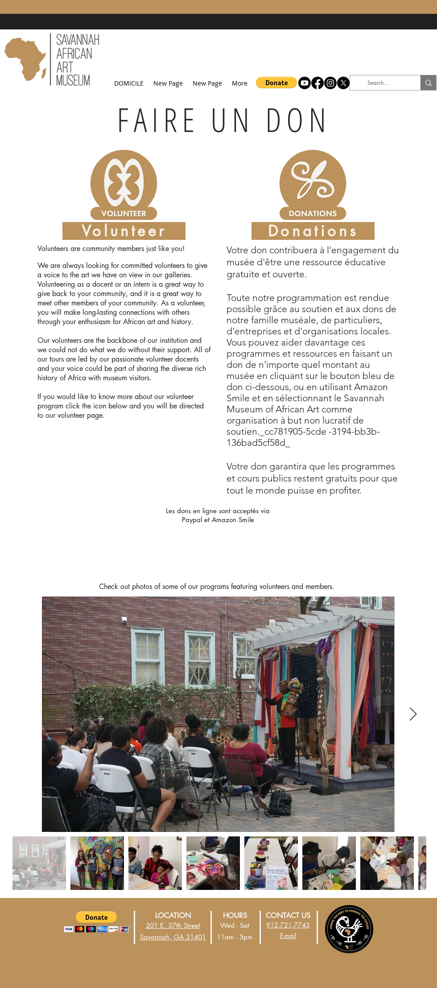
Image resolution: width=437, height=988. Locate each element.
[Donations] (313, 231)
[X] (343, 83)
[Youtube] (304, 83)
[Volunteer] (124, 231)
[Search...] (378, 82)
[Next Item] (413, 714)
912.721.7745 (288, 925)
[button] (276, 82)
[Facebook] (317, 83)
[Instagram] (330, 83)
